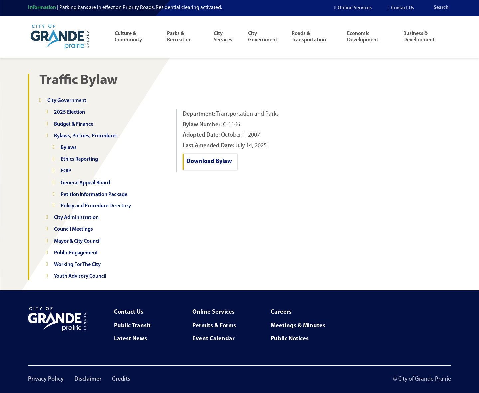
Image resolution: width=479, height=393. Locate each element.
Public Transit (132, 326)
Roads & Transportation (309, 37)
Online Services (355, 8)
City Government (262, 37)
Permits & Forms (214, 326)
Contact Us (402, 8)
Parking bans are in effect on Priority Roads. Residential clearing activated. (140, 7)
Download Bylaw (209, 161)
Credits (121, 379)
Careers (281, 312)
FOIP (66, 171)
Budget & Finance (73, 124)
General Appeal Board (85, 183)
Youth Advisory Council (80, 276)
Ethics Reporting (79, 159)
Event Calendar (213, 339)
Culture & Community (128, 37)
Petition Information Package (94, 194)
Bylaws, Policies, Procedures (86, 136)
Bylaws (69, 147)
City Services (223, 37)
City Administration (76, 217)
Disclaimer (87, 379)
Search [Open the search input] (441, 7)
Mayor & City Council (77, 241)
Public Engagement (76, 253)
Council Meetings (73, 229)
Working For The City (77, 264)
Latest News (130, 339)
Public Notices (290, 339)
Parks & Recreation (179, 37)
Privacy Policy (46, 379)
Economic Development (362, 37)
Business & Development (419, 37)
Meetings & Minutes (298, 326)
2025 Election (69, 112)
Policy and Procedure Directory (96, 206)
